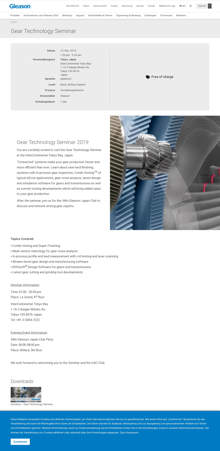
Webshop (67, 15)
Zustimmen (20, 441)
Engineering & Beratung (128, 15)
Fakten (86, 6)
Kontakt (151, 6)
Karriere (140, 6)
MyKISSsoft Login (167, 6)
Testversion (166, 15)
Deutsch (202, 6)
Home (14, 21)
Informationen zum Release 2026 (41, 15)
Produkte (15, 15)
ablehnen (58, 432)
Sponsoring (127, 6)
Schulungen (150, 15)
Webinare (181, 15)
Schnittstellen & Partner (100, 15)
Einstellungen (99, 432)
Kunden (114, 6)
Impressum (132, 432)
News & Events (100, 6)
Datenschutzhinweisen (192, 428)
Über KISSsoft (72, 6)
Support (80, 15)
